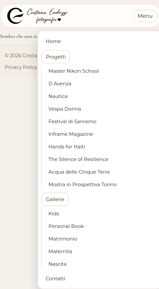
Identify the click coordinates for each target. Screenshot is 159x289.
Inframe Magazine (70, 134)
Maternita (60, 251)
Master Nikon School (73, 71)
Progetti (56, 57)
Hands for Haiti (66, 147)
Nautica (57, 96)
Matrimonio (62, 239)
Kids (53, 213)
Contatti (55, 278)
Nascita (57, 264)
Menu (145, 16)
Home (53, 41)
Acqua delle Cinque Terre (79, 172)
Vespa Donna (64, 109)
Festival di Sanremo (72, 121)
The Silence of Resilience (78, 159)
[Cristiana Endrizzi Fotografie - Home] (37, 15)
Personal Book (66, 226)
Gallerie (55, 199)
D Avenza (59, 83)
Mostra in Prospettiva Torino (82, 184)
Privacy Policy (21, 67)
